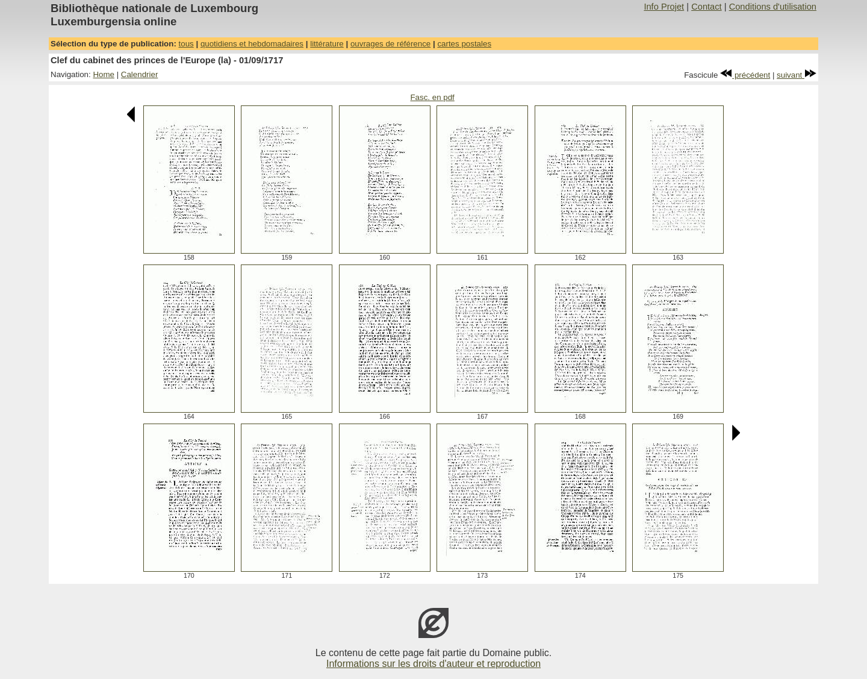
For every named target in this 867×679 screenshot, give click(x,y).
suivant (796, 75)
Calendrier (139, 74)
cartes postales (464, 43)
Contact (706, 6)
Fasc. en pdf (432, 97)
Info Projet (664, 6)
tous (186, 43)
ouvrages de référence (390, 43)
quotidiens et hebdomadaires (251, 43)
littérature (327, 43)
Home (103, 74)
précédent (745, 75)
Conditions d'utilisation (772, 6)
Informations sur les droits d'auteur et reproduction (433, 664)
